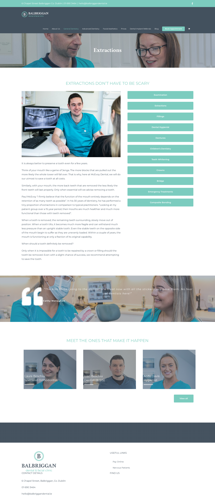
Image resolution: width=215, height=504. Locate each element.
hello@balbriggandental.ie (93, 3)
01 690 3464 (70, 3)
